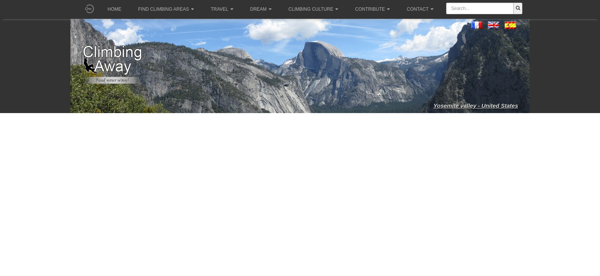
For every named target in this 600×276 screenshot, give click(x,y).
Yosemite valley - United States (476, 105)
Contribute (372, 9)
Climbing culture (313, 9)
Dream (261, 9)
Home (114, 9)
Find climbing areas (166, 9)
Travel (222, 9)
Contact (420, 9)
